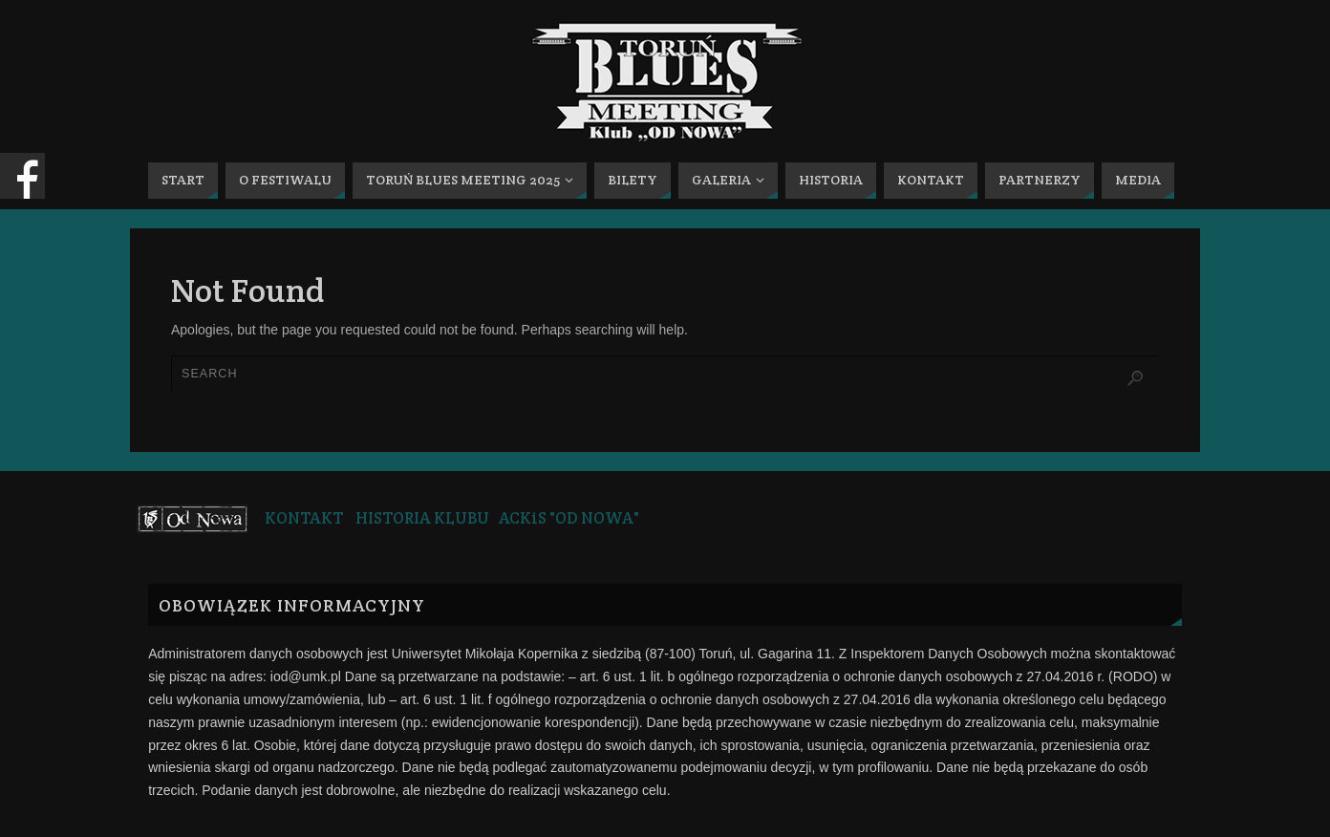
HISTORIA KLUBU (422, 517)
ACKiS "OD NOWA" (569, 517)
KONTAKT (304, 517)
